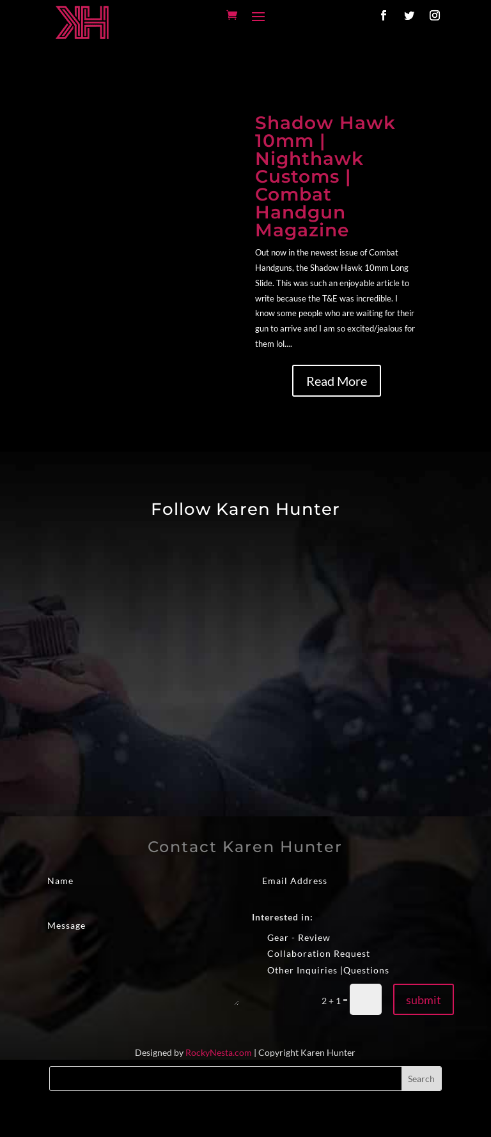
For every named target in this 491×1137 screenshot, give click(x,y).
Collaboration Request (311, 954)
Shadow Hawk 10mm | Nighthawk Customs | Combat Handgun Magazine (325, 176)
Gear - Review (291, 938)
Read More (336, 380)
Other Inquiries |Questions (320, 971)
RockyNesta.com (218, 1052)
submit (423, 1000)
